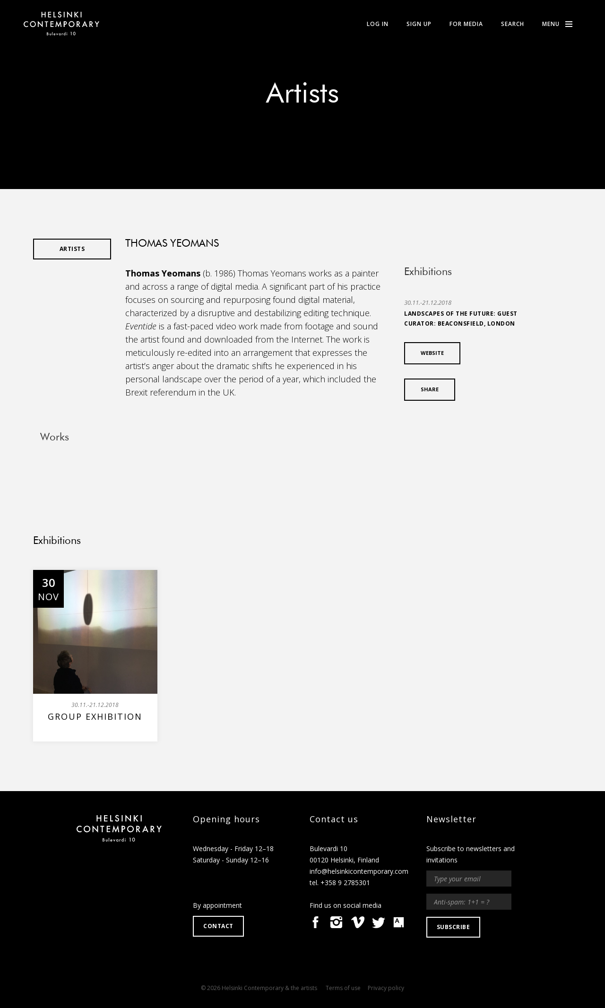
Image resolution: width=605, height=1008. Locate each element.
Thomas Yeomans (162, 273)
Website (432, 352)
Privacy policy (386, 988)
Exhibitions (57, 541)
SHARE (430, 389)
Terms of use (343, 988)
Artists (302, 94)
